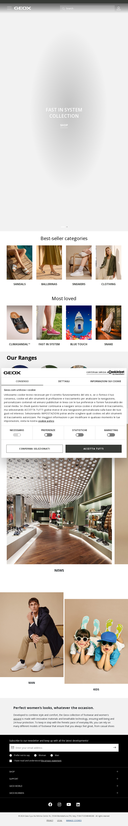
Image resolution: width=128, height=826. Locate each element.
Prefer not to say (22, 755)
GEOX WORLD (15, 786)
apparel (17, 718)
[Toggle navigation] (9, 8)
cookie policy (46, 421)
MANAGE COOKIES (74, 820)
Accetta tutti (94, 448)
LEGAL (59, 820)
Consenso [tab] (22, 381)
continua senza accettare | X (104, 372)
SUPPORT (13, 778)
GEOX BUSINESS (16, 793)
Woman (42, 755)
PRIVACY (49, 820)
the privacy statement (51, 760)
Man (57, 755)
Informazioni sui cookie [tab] (105, 381)
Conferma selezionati (34, 448)
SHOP (64, 125)
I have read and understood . (38, 760)
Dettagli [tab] (64, 381)
